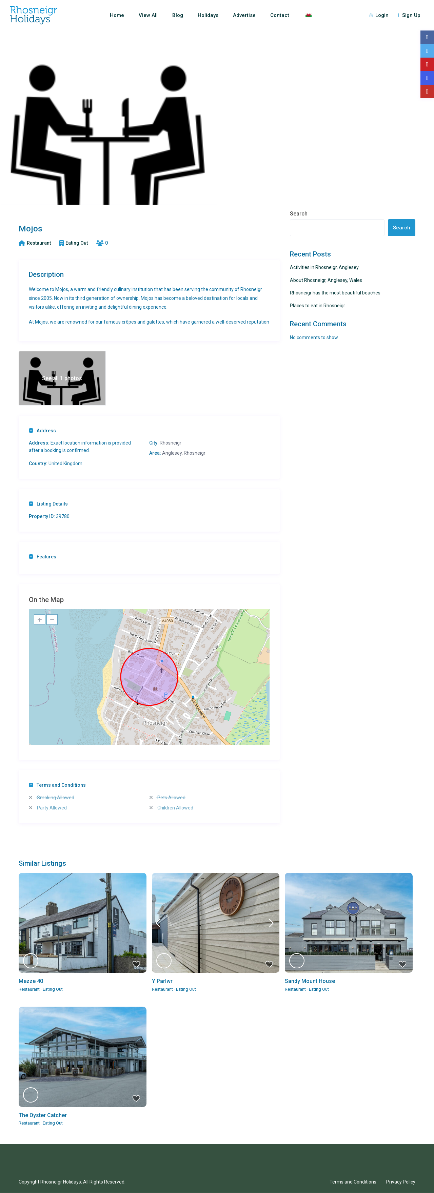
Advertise (244, 15)
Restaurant (39, 243)
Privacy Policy (400, 1182)
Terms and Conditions (57, 785)
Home (117, 15)
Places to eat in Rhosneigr (317, 305)
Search (299, 213)
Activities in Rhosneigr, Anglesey (324, 267)
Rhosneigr (170, 443)
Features (42, 556)
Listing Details (48, 504)
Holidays (208, 15)
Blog (177, 15)
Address (42, 430)
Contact (279, 15)
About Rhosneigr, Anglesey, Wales (326, 280)
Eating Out (76, 243)
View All (148, 15)
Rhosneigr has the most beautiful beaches (335, 292)
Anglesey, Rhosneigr (183, 453)
